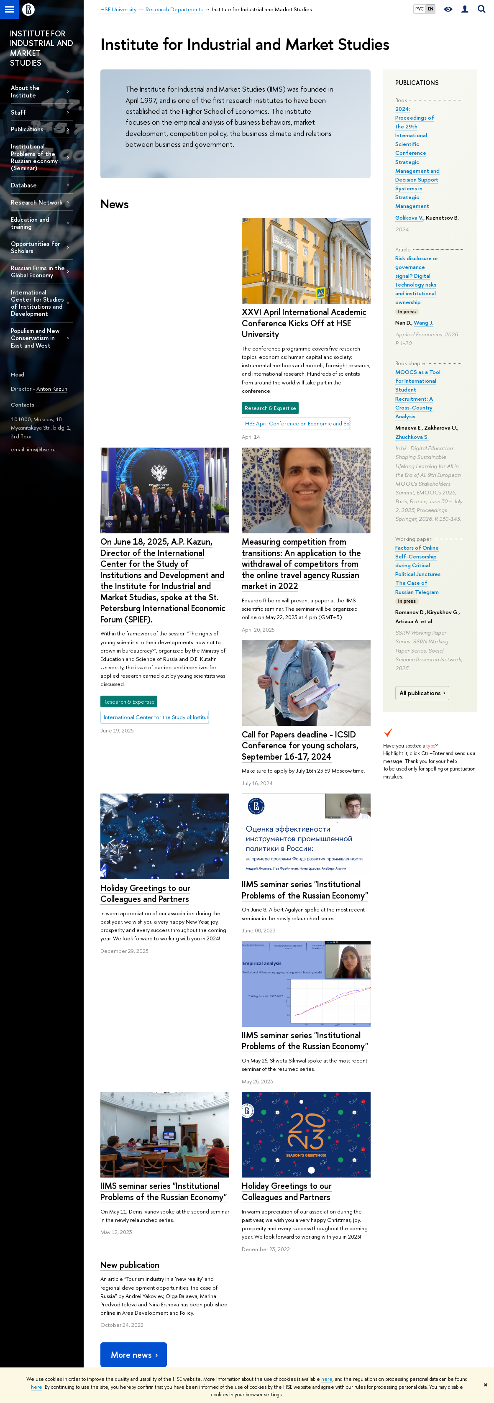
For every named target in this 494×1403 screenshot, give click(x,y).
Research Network (37, 202)
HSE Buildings (116, 1325)
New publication (271, 968)
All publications (423, 693)
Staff (18, 112)
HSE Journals (341, 1261)
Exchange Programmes (203, 1294)
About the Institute (25, 91)
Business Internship (198, 1327)
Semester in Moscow (200, 1316)
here (327, 1379)
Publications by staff (350, 1251)
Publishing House (347, 1272)
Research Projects (272, 1272)
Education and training (30, 222)
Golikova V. (409, 217)
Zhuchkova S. (412, 436)
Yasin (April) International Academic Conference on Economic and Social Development (282, 1329)
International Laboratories (281, 1251)
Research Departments (169, 1215)
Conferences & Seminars (280, 1294)
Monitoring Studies (273, 1283)
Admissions (189, 1251)
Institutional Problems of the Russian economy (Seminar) (34, 157)
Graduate (187, 1283)
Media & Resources (358, 1239)
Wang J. (423, 322)
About (111, 1239)
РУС (419, 9)
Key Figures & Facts (122, 1261)
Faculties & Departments (129, 1291)
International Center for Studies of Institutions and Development (37, 302)
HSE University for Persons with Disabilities (130, 1340)
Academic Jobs (269, 1305)
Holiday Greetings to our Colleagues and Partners (145, 739)
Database (24, 185)
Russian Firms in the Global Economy (38, 271)
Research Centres (272, 1261)
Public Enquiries (118, 1355)
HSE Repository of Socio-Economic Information (356, 1299)
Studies (188, 1239)
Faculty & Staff (116, 1313)
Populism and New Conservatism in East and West (35, 338)
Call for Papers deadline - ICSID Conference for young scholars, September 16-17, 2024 (300, 616)
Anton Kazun (51, 388)
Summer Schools (196, 1305)
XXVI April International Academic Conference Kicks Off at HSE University (162, 323)
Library (334, 1283)
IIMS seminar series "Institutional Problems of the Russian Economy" (305, 761)
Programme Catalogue (203, 1261)
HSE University (117, 1215)
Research (266, 1239)
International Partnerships (129, 1302)
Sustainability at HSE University (123, 1277)
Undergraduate (194, 1272)
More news (135, 1145)
